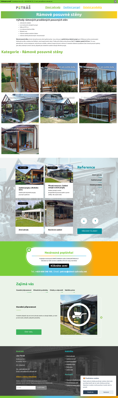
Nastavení (106, 392)
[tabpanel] (79, 315)
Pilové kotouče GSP (72, 383)
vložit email (41, 387)
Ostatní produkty (92, 7)
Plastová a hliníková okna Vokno (76, 380)
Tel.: (41, 271)
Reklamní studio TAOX (73, 385)
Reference (69, 367)
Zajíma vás (69, 370)
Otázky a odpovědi (56, 290)
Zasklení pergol (71, 7)
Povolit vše (90, 392)
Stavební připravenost (23, 290)
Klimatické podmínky (40, 290)
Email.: (70, 271)
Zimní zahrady (52, 7)
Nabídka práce (70, 290)
